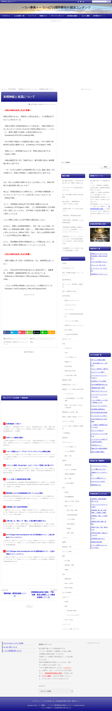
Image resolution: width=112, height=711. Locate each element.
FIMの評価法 (68, 366)
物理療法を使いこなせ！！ (70, 384)
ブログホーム (6, 16)
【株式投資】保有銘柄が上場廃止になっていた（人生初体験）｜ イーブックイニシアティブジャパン (73, 229)
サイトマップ (87, 1)
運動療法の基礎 (66, 380)
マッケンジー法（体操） (72, 321)
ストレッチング (69, 309)
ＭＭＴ (67, 353)
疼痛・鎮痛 (70, 533)
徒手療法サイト (97, 16)
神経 (31, 342)
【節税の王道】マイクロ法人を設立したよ (72, 210)
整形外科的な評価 (70, 371)
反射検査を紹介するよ (98, 538)
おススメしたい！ (67, 442)
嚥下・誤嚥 (68, 478)
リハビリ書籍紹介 (70, 451)
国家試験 (64, 437)
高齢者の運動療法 (70, 474)
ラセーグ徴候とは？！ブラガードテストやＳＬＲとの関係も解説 (28, 451)
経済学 (67, 601)
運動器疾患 (68, 579)
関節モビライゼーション (72, 300)
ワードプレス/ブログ (73, 615)
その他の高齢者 (69, 483)
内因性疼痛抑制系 (72, 515)
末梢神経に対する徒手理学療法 (17, 507)
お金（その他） (69, 619)
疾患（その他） (69, 583)
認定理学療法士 (66, 279)
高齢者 (64, 460)
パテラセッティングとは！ (99, 466)
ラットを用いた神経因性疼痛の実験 (18, 479)
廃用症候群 (68, 465)
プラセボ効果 (71, 519)
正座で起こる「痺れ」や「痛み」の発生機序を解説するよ (26, 521)
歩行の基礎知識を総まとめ (99, 384)
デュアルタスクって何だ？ (99, 416)
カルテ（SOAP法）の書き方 (100, 369)
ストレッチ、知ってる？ (99, 265)
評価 (63, 344)
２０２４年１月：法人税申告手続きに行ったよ (72, 189)
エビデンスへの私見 (68, 421)
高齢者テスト (69, 362)
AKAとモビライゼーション (99, 391)
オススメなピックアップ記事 (13, 643)
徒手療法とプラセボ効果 (99, 381)
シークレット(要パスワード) (70, 629)
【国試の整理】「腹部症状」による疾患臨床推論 (72, 221)
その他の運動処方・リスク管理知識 (74, 399)
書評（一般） (69, 456)
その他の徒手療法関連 (71, 334)
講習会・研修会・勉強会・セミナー (72, 417)
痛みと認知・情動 (72, 510)
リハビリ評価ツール (70, 357)
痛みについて (69, 506)
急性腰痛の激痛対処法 (98, 409)
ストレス (64, 537)
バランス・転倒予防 (70, 469)
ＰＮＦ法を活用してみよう (99, 262)
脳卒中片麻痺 (69, 588)
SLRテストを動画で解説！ (15, 437)
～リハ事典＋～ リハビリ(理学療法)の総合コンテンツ (56, 7)
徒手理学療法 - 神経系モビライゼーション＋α (43, 104)
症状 (63, 487)
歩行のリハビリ (66, 339)
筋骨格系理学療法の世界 (53, 673)
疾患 (63, 574)
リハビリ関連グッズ (70, 447)
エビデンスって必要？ (98, 372)
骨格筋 (67, 569)
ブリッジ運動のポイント (99, 478)
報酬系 (64, 542)
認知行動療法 (71, 524)
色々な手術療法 (66, 592)
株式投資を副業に (72, 16)
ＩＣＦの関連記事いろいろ (12, 651)
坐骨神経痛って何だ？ (13, 424)
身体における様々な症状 (72, 501)
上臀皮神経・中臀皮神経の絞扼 (71, 215)
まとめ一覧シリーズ (68, 268)
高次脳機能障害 (69, 496)
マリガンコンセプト (70, 305)
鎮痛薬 (69, 528)
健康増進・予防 (66, 547)
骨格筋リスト (43, 16)
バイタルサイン (69, 394)
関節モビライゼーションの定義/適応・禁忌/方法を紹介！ (99, 256)
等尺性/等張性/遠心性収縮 (99, 412)
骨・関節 (67, 560)
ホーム (29, 606)
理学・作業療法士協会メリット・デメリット (72, 274)
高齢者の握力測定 (97, 542)
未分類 (64, 263)
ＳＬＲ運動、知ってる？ (99, 469)
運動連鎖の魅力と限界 (98, 388)
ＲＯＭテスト (69, 348)
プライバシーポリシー (57, 16)
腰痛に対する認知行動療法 (99, 448)
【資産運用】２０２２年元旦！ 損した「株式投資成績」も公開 (73, 249)
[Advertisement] (56, 37)
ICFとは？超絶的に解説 (98, 360)
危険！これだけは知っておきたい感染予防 (74, 406)
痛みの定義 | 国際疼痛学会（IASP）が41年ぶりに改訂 (71, 203)
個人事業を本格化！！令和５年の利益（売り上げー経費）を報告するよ (72, 182)
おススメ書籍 (85, 16)
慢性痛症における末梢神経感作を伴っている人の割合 (24, 493)
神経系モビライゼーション (99, 274)
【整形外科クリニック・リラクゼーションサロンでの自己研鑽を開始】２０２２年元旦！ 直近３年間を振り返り (72, 240)
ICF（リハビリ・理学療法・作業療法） (72, 285)
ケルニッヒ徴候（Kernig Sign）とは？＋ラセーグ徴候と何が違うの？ (30, 465)
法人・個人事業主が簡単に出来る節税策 (72, 196)
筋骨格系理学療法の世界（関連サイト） (68, 701)
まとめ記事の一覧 (19, 16)
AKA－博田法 (68, 330)
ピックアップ (66, 624)
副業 (66, 606)
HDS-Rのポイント (97, 445)
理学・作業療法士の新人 (69, 291)
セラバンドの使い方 (97, 430)
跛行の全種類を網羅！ (98, 452)
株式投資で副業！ (72, 610)
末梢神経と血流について (19, 96)
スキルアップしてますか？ (99, 406)
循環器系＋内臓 (69, 565)
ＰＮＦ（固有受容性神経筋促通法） (74, 315)
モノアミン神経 (66, 551)
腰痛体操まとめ (96, 485)
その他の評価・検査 (70, 375)
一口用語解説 (66, 433)
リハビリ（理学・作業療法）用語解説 (72, 427)
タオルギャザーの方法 (98, 481)
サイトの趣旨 (46, 676)
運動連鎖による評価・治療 (70, 412)
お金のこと (65, 597)
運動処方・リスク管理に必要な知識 (72, 389)
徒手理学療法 (66, 296)
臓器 (63, 556)
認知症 (67, 492)
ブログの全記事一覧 (48, 701)
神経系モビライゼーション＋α (73, 325)
